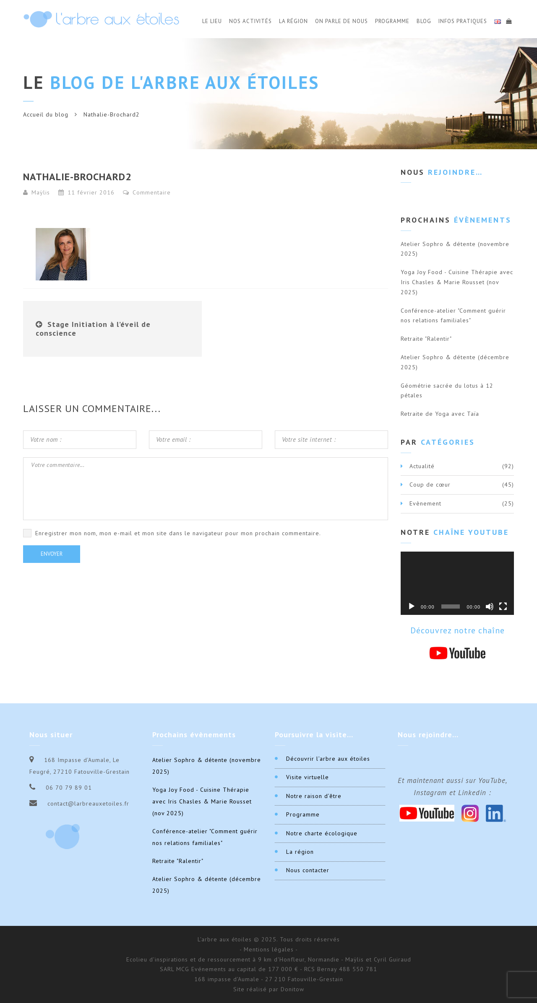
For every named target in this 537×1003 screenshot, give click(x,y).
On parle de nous (341, 21)
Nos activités (250, 21)
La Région (293, 21)
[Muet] (489, 606)
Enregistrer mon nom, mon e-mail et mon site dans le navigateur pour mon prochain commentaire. (178, 533)
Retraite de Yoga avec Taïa (440, 413)
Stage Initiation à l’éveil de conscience (93, 328)
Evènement (425, 503)
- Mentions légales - (269, 949)
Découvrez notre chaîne (457, 630)
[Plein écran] (503, 606)
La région (300, 851)
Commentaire (147, 192)
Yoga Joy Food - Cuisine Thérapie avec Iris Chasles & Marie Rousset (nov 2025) (457, 282)
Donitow (292, 989)
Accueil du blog (45, 114)
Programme (392, 21)
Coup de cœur (430, 484)
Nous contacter (307, 870)
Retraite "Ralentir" (426, 338)
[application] (457, 583)
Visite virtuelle (307, 777)
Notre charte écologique (321, 833)
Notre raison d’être (313, 796)
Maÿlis (40, 192)
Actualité (422, 466)
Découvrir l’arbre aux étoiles (328, 758)
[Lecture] (411, 606)
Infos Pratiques (462, 21)
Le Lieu (212, 21)
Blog (424, 21)
